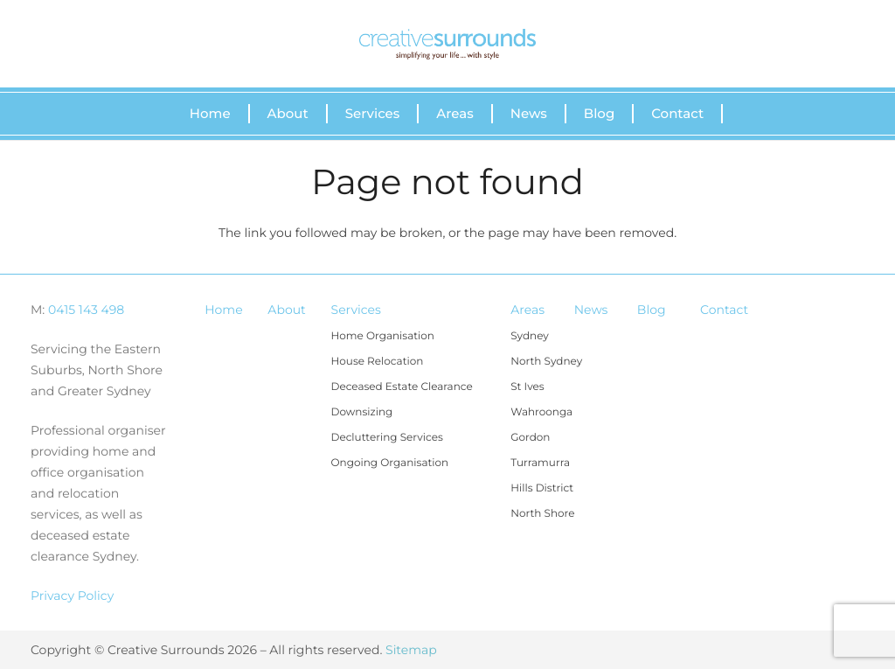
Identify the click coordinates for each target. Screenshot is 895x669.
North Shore (542, 513)
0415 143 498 (86, 309)
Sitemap (411, 650)
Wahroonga (541, 412)
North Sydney (546, 361)
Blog (651, 309)
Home (223, 309)
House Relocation (377, 361)
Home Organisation (382, 336)
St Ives (527, 387)
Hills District (541, 488)
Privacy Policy (72, 595)
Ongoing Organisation (390, 463)
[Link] (447, 44)
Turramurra (540, 463)
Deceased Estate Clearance (402, 387)
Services (356, 309)
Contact (724, 309)
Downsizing (362, 412)
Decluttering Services (387, 437)
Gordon (530, 437)
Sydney (529, 336)
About (286, 309)
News (591, 309)
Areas (527, 309)
